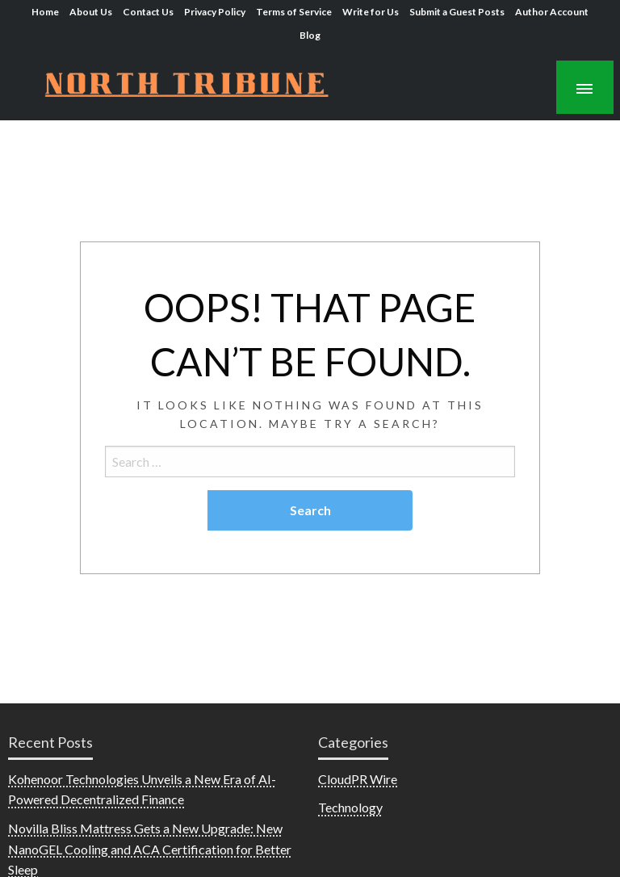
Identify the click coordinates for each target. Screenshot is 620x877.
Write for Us (370, 12)
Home (45, 12)
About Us (90, 12)
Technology (350, 807)
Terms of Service (294, 12)
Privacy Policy (214, 12)
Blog (310, 35)
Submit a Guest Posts (457, 12)
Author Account (552, 12)
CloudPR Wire (357, 779)
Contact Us (148, 12)
